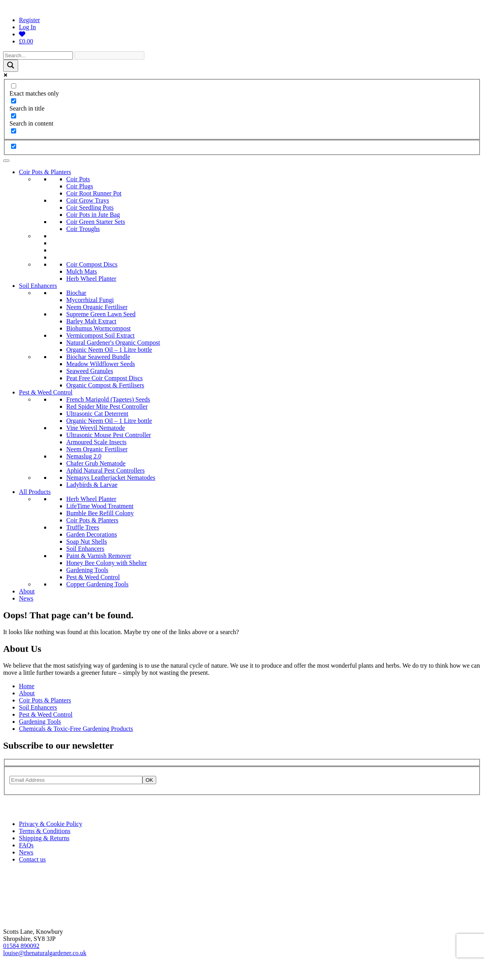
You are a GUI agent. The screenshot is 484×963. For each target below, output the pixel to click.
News (26, 598)
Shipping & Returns (44, 838)
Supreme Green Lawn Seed (101, 314)
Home (26, 686)
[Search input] (38, 55)
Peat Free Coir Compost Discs (104, 378)
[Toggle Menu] (6, 161)
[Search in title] (13, 100)
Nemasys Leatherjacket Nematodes (110, 477)
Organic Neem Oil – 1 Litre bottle (109, 349)
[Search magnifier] (10, 66)
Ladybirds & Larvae (92, 484)
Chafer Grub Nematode (95, 463)
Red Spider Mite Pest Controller (107, 406)
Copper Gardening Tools (97, 584)
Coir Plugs (79, 186)
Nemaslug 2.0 (83, 456)
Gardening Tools (87, 570)
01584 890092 (21, 945)
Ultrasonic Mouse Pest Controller (108, 435)
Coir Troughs (83, 228)
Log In (27, 27)
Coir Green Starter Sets (95, 221)
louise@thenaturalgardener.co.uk (44, 953)
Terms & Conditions (44, 831)
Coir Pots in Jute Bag (93, 214)
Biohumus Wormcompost (98, 328)
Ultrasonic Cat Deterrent (97, 413)
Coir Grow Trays (87, 200)
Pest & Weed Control (46, 392)
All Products (34, 491)
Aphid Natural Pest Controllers (105, 470)
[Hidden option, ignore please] (13, 146)
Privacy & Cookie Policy (50, 823)
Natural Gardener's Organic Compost (113, 342)
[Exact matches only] (13, 85)
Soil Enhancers (38, 285)
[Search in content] (13, 115)
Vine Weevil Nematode (95, 427)
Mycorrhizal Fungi (90, 300)
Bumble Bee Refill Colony (100, 513)
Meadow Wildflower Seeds (100, 363)
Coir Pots (78, 179)
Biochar (76, 292)
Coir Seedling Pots (90, 207)
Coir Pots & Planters (45, 172)
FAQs (26, 845)
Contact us (32, 859)
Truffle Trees (82, 527)
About (27, 591)
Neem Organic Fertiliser (96, 307)
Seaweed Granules (89, 371)
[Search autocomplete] (109, 55)
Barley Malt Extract (91, 321)
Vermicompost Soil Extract (100, 335)
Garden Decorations (91, 534)
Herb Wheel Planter (91, 278)
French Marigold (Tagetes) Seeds (108, 399)
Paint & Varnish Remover (98, 555)
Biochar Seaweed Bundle (98, 356)
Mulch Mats (81, 271)
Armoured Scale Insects (96, 442)
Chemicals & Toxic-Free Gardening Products (76, 728)
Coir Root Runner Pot (93, 193)
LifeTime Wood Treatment (99, 506)
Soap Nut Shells (86, 541)
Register (29, 20)
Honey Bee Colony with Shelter (106, 562)
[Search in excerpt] (13, 130)
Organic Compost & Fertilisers (105, 385)
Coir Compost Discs (92, 264)
